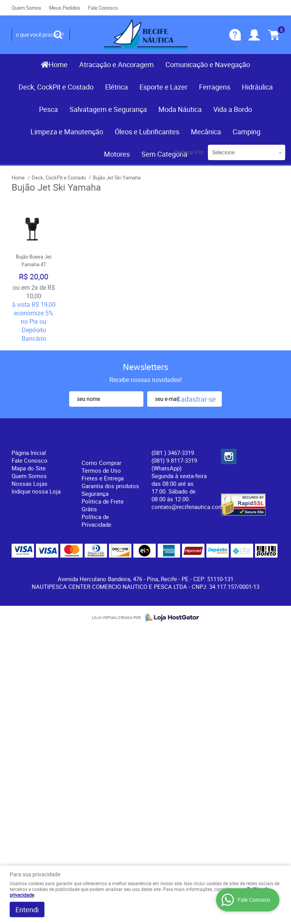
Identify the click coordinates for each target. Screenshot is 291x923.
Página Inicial (29, 452)
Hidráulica (257, 86)
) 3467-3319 (172, 452)
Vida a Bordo (232, 109)
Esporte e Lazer (163, 86)
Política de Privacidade (96, 520)
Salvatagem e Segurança (108, 109)
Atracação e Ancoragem (116, 64)
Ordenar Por (189, 152)
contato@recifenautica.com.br (190, 507)
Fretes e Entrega (103, 478)
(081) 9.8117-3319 (174, 464)
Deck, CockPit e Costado (56, 86)
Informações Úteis (103, 445)
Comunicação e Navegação (207, 64)
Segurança (95, 493)
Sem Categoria (164, 154)
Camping (246, 131)
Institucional (33, 440)
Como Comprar (101, 463)
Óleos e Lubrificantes (147, 131)
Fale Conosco (103, 7)
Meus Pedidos (64, 7)
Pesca (48, 109)
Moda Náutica (180, 109)
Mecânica (206, 131)
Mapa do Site (29, 468)
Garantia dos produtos (110, 486)
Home (58, 64)
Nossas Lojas (30, 483)
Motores (117, 154)
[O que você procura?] (58, 35)
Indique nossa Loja (36, 491)
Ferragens (214, 86)
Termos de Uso (101, 470)
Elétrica (116, 86)
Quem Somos (26, 7)
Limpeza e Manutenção (67, 131)
